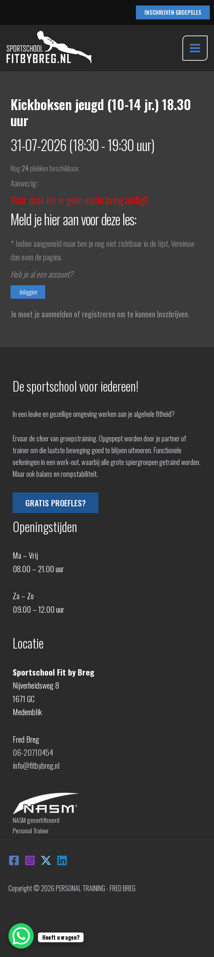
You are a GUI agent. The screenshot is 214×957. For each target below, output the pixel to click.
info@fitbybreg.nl (36, 765)
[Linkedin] (62, 860)
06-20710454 (33, 752)
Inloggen (28, 291)
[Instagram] (29, 860)
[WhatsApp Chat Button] (21, 936)
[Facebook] (13, 860)
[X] (46, 860)
